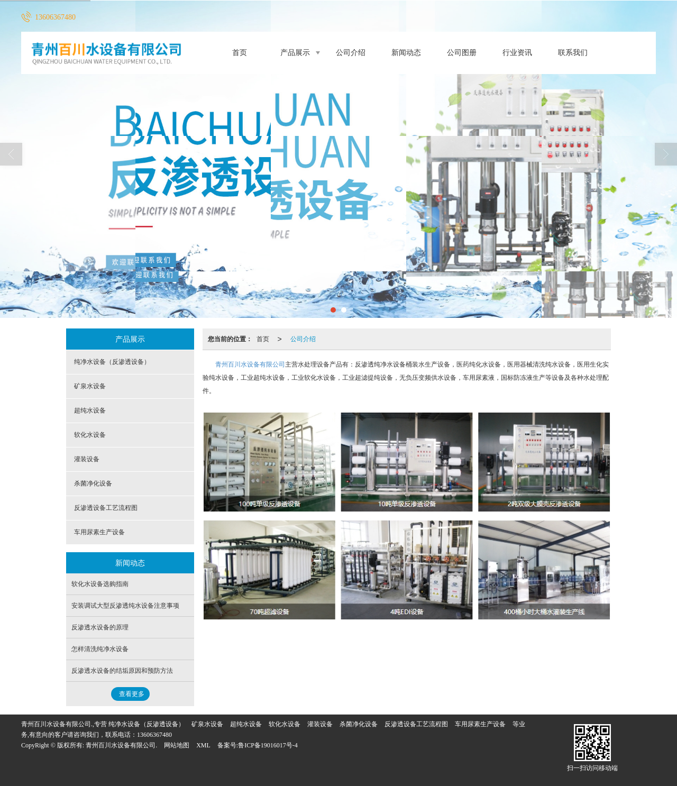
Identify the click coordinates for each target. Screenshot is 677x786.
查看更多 (131, 694)
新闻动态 (406, 53)
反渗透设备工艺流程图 (106, 507)
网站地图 (176, 745)
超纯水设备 (90, 410)
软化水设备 (90, 434)
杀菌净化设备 (93, 483)
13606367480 (154, 734)
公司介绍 (350, 53)
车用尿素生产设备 (99, 532)
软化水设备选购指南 (100, 584)
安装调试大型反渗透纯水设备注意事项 (125, 605)
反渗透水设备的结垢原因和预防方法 (122, 670)
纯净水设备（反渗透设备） (112, 361)
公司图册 (462, 53)
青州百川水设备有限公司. (121, 745)
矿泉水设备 (90, 386)
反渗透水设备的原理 (100, 627)
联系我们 (573, 53)
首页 (239, 53)
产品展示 (295, 53)
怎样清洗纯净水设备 (100, 649)
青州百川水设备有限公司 (250, 364)
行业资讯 (517, 53)
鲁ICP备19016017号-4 (268, 745)
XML (203, 745)
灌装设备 (86, 459)
